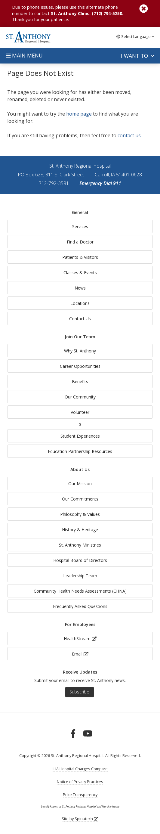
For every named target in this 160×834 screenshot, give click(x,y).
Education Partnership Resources (80, 451)
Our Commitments (80, 499)
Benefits (80, 381)
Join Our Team (80, 336)
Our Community (80, 397)
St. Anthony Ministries (80, 545)
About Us (80, 469)
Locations (80, 303)
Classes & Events (80, 272)
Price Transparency (80, 794)
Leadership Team (80, 575)
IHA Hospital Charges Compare (80, 768)
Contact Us (80, 318)
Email (80, 654)
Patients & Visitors (80, 257)
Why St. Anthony (80, 351)
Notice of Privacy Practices (80, 781)
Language (135, 36)
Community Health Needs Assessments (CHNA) (80, 591)
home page (79, 113)
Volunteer (80, 412)
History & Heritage (80, 529)
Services (80, 226)
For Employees (80, 624)
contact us (129, 135)
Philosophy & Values (80, 514)
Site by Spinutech (80, 818)
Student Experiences (80, 436)
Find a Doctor (80, 242)
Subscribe (79, 692)
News (80, 288)
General (80, 212)
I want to (137, 55)
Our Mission (80, 483)
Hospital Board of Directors (80, 560)
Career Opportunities (80, 366)
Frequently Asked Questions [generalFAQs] (80, 606)
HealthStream (80, 638)
